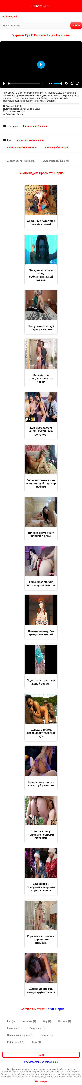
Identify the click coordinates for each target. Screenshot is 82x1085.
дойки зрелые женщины (30, 140)
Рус (11, 1021)
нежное (47, 1035)
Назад (41, 1055)
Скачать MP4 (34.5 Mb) (21, 161)
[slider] (24, 83)
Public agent (15, 1042)
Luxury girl (14, 1028)
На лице (64, 1021)
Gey (47, 1021)
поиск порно (55, 1009)
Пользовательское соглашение (41, 1062)
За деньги (37, 1028)
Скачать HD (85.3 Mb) (56, 161)
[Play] (4, 83)
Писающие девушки (20, 1035)
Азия (36, 1042)
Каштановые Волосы (34, 126)
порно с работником (56, 147)
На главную (41, 1081)
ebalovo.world (9, 16)
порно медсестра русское (22, 147)
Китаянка (29, 1021)
